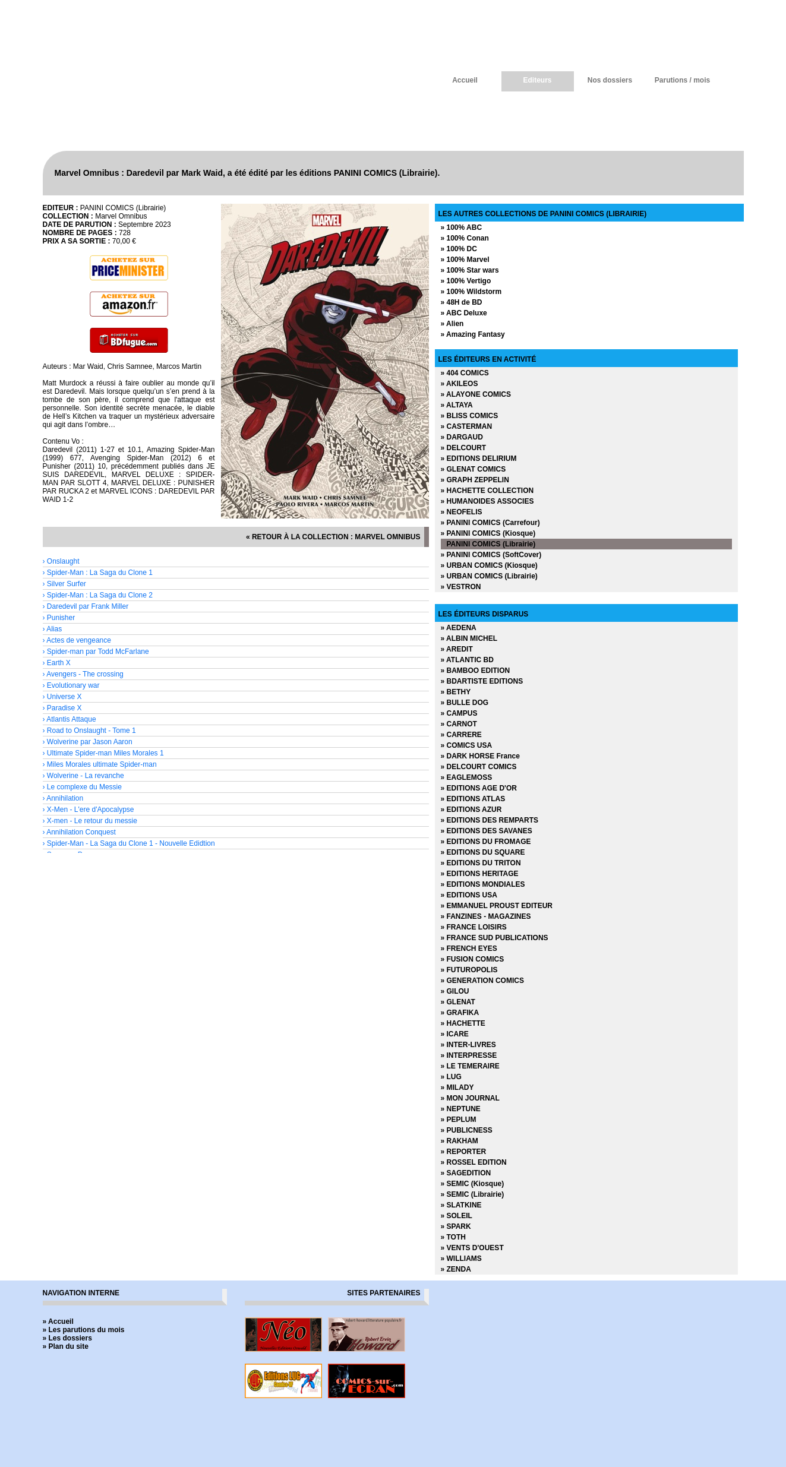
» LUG (451, 1077)
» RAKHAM (459, 1141)
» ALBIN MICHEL (469, 638)
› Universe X (62, 697)
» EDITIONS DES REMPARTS (489, 820)
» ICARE (455, 1034)
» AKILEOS (459, 384)
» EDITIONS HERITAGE (480, 874)
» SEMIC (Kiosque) (472, 1184)
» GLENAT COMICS (473, 469)
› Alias (52, 629)
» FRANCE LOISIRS (474, 927)
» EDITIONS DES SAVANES (486, 831)
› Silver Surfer (64, 584)
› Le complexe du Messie (82, 787)
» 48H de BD (461, 302)
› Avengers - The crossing (83, 674)
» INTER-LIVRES (468, 1045)
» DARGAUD (462, 437)
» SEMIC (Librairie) (472, 1194)
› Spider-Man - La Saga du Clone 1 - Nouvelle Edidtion (129, 843)
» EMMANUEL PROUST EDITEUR (497, 906)
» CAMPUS (459, 713)
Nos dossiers (610, 80)
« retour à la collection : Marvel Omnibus (333, 537)
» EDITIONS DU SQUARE (483, 852)
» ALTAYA (457, 405)
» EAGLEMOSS (467, 777)
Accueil (465, 80)
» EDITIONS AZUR (471, 809)
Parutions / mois (682, 80)
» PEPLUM (458, 1119)
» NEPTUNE (461, 1109)
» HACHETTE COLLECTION (487, 490)
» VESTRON (461, 587)
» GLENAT (458, 1002)
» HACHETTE (463, 1023)
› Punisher (59, 618)
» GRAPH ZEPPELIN (475, 480)
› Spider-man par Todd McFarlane (96, 651)
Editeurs (537, 80)
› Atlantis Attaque (69, 719)
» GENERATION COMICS (482, 980)
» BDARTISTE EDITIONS (482, 681)
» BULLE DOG (465, 702)
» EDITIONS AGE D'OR (479, 788)
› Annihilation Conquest (79, 832)
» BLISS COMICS (469, 416)
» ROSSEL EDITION (474, 1162)
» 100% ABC (461, 227)
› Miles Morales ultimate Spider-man (100, 764)
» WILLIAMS (461, 1258)
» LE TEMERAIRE (470, 1066)
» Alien (452, 324)
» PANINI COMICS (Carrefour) (490, 522)
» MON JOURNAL (470, 1098)
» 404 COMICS (465, 373)
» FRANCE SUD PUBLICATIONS (494, 938)
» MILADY (457, 1087)
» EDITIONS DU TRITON (481, 863)
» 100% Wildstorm (471, 291)
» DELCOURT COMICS (479, 767)
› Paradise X (62, 708)
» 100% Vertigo (466, 281)
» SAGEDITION (466, 1173)
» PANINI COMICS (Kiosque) (488, 533)
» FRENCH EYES (469, 948)
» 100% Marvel (465, 259)
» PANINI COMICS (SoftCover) (491, 555)
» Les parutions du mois (84, 1330)
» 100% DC (459, 249)
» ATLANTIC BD (467, 660)
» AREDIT (457, 649)
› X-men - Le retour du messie (90, 821)
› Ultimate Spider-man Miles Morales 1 (103, 753)
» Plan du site (66, 1346)
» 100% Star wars (470, 270)
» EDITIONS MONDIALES (483, 884)
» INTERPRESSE (469, 1055)
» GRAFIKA (460, 1012)
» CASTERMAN (467, 426)
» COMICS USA (467, 745)
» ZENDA (456, 1269)
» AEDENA (458, 628)
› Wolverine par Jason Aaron (87, 742)
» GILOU (455, 991)
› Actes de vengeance (77, 640)
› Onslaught (61, 561)
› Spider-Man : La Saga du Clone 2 (98, 595)
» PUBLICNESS (467, 1130)
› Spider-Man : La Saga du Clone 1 (98, 572)
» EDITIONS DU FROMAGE (486, 841)
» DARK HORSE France (480, 756)
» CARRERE (461, 735)
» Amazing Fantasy (473, 334)
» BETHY (456, 692)
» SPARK (456, 1226)
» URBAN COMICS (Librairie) (489, 576)
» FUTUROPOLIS (469, 970)
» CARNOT (459, 724)
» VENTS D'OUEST (472, 1248)
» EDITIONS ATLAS (473, 799)
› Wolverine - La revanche (83, 776)
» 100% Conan (465, 238)
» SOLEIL (456, 1216)
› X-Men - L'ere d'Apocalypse (88, 809)
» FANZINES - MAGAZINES (486, 916)
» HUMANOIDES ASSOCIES (487, 501)
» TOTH (453, 1237)
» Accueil (58, 1321)
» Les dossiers (67, 1338)
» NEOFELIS (461, 512)
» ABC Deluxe (464, 313)
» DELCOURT (464, 448)
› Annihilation (63, 798)
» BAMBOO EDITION (475, 670)
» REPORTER (464, 1151)
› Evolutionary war (71, 685)
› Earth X (57, 663)
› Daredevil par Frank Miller (86, 606)
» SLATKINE (461, 1205)
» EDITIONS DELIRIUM (479, 458)
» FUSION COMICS (472, 959)
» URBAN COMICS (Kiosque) (489, 565)
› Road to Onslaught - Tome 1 (89, 730)
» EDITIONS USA (469, 895)
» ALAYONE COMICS (476, 394)
